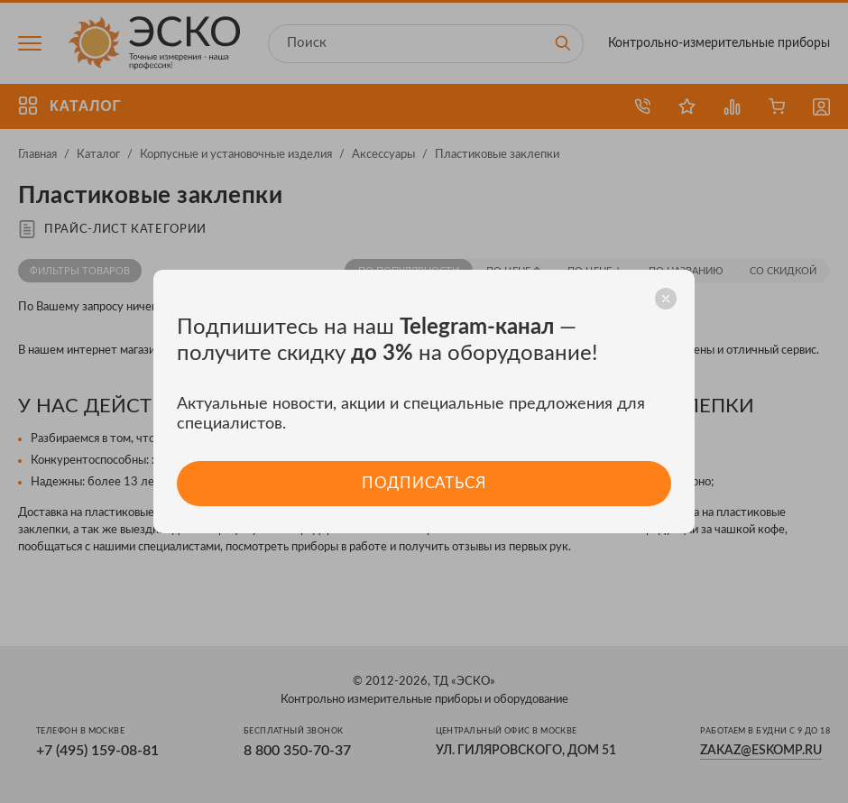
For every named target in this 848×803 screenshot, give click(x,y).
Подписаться (423, 483)
